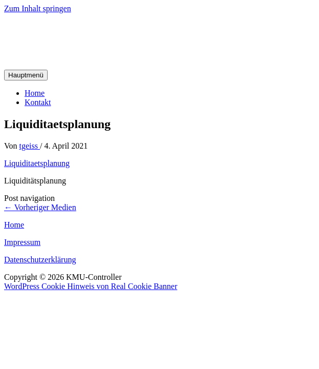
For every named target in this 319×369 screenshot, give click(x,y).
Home (35, 93)
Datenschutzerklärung (40, 259)
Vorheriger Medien (40, 207)
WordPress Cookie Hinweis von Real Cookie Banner (90, 286)
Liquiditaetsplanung (37, 163)
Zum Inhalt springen (37, 8)
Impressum (22, 242)
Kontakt (38, 102)
